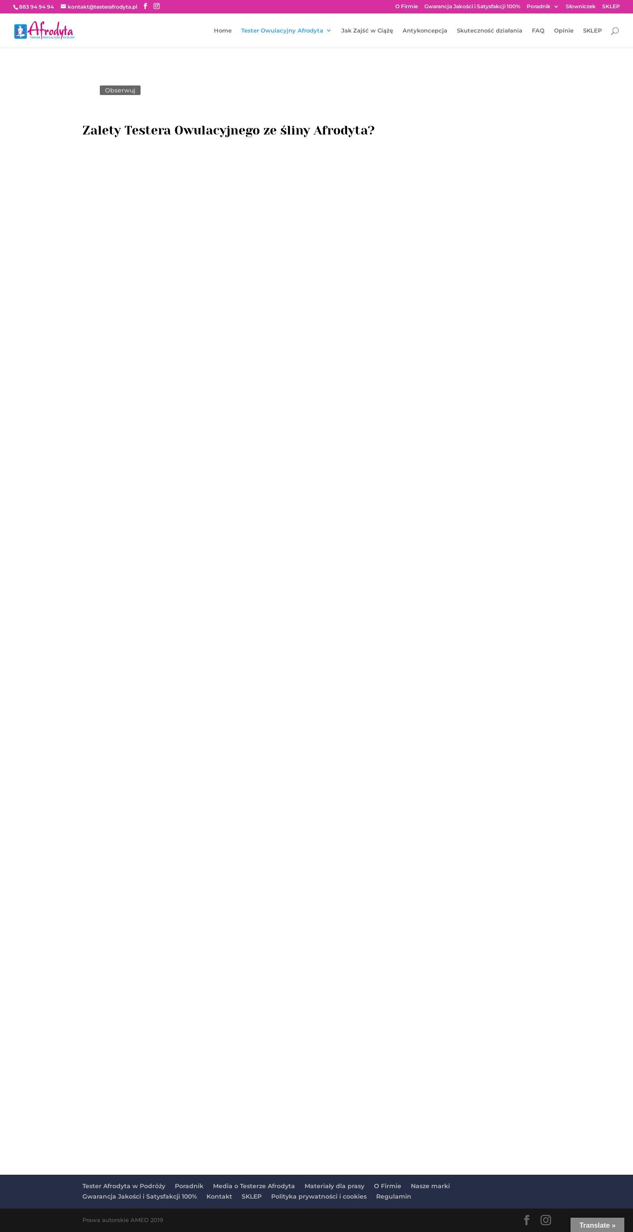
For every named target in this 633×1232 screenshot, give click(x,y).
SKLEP (611, 7)
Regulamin (393, 1196)
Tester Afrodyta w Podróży (123, 1186)
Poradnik (539, 7)
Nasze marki (430, 1186)
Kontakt (219, 1196)
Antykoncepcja (425, 30)
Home (223, 30)
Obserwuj (120, 90)
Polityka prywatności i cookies (319, 1196)
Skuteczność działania (489, 30)
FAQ (538, 30)
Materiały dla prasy (334, 1186)
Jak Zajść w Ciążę (367, 30)
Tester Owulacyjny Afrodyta (282, 30)
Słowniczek (581, 7)
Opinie (564, 30)
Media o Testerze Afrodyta (254, 1186)
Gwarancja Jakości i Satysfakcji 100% (472, 7)
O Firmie (406, 7)
